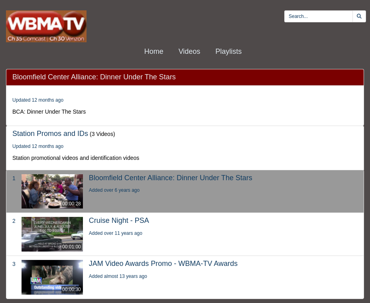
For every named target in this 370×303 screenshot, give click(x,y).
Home (153, 51)
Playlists (228, 51)
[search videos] (318, 16)
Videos (190, 51)
